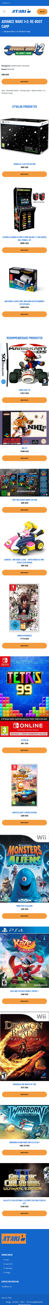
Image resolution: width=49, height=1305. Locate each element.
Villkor (22, 1302)
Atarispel (8, 1268)
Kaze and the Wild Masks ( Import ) (24, 991)
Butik (42, 12)
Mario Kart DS (24, 390)
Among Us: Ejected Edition (24, 164)
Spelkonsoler (16, 66)
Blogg (7, 1272)
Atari (7, 1260)
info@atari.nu (6, 3)
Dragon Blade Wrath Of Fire (24, 1084)
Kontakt (15, 1302)
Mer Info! (24, 82)
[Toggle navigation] (4, 11)
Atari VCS (8, 1264)
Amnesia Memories (24, 635)
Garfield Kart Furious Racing (24, 812)
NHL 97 (24, 448)
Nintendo (25, 66)
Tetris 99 (24, 740)
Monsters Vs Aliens (24, 906)
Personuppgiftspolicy (35, 1302)
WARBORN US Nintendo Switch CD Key (24, 1142)
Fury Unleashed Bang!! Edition (24, 499)
